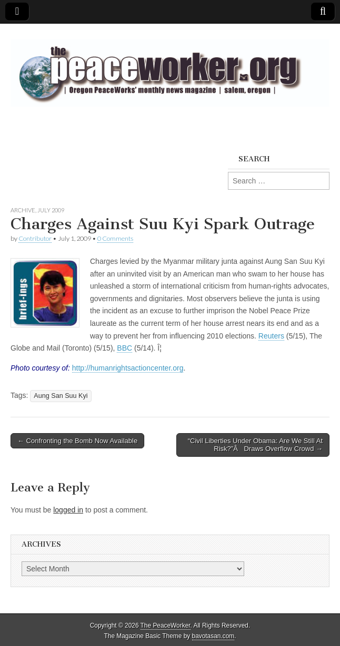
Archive (23, 210)
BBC (124, 348)
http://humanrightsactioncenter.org (128, 368)
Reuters (271, 336)
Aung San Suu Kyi (60, 395)
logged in (68, 510)
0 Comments (115, 238)
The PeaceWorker (166, 625)
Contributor (35, 238)
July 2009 (50, 210)
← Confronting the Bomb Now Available (77, 441)
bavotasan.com (213, 636)
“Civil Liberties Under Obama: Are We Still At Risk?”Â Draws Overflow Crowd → (255, 445)
